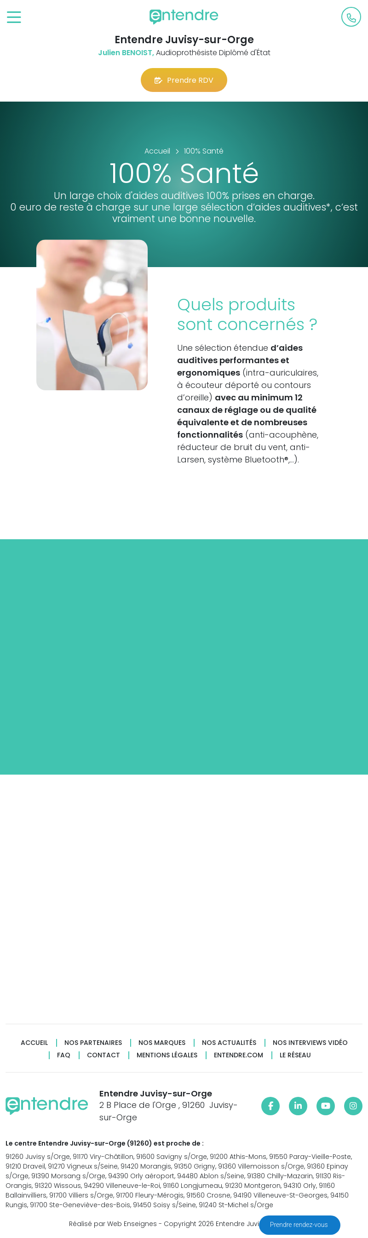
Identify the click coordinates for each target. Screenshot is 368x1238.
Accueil (34, 1043)
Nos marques (161, 1043)
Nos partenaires (93, 1043)
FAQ (63, 1055)
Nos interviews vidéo (310, 1043)
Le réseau (295, 1055)
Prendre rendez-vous (299, 1224)
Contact (103, 1055)
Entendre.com (238, 1055)
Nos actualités (229, 1043)
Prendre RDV (184, 80)
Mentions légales (167, 1055)
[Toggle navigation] (14, 18)
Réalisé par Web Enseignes (113, 1223)
